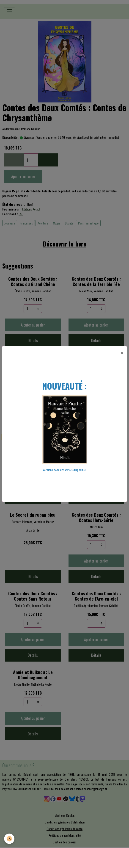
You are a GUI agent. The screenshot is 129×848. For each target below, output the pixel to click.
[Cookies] (9, 839)
